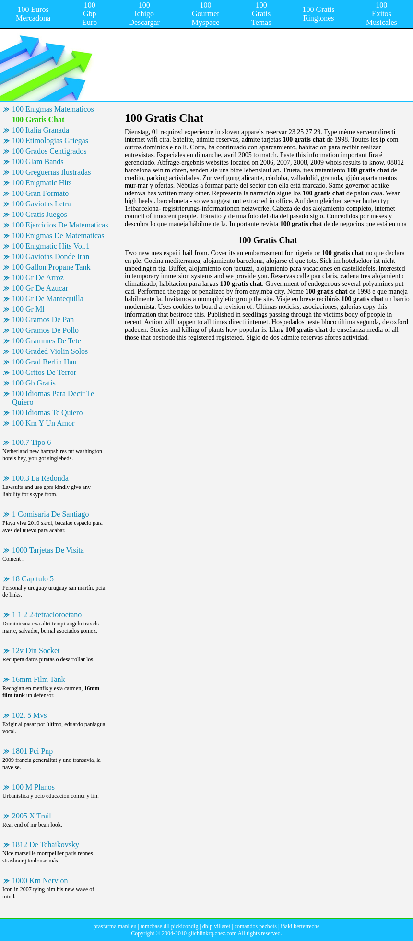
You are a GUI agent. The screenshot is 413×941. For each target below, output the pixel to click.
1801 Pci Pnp (32, 751)
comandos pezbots (256, 926)
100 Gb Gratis (34, 383)
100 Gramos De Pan (43, 320)
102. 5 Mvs (29, 715)
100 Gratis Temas (261, 13)
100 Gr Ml (28, 309)
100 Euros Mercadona (33, 13)
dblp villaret (216, 926)
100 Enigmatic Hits (41, 183)
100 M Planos (33, 787)
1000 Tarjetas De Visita (48, 550)
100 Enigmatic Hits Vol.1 (51, 246)
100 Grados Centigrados (49, 151)
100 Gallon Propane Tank (51, 267)
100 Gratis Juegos (39, 214)
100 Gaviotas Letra (41, 204)
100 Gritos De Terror (44, 372)
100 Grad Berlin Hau (44, 362)
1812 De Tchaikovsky (45, 844)
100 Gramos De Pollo (45, 330)
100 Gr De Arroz (38, 277)
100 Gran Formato (40, 193)
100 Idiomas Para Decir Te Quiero (53, 397)
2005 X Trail (31, 816)
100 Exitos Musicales (381, 13)
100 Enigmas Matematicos (53, 109)
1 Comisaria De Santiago (50, 514)
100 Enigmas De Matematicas (58, 235)
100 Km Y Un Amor (43, 423)
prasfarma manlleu (115, 926)
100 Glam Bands (38, 162)
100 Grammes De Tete (46, 341)
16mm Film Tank (38, 679)
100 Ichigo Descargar (144, 13)
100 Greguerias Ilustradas (51, 172)
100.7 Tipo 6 (31, 442)
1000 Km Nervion (40, 880)
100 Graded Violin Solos (50, 351)
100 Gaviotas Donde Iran (50, 256)
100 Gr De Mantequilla (47, 299)
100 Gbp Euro (89, 13)
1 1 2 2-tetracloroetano (47, 615)
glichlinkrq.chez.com (212, 933)
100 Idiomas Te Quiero (47, 412)
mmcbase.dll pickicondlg (170, 926)
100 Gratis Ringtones (319, 13)
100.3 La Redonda (40, 478)
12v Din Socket (36, 650)
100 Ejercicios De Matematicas (60, 225)
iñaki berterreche (300, 926)
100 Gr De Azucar (40, 288)
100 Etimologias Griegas (50, 140)
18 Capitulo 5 (33, 579)
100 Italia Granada (40, 130)
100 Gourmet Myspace (206, 13)
